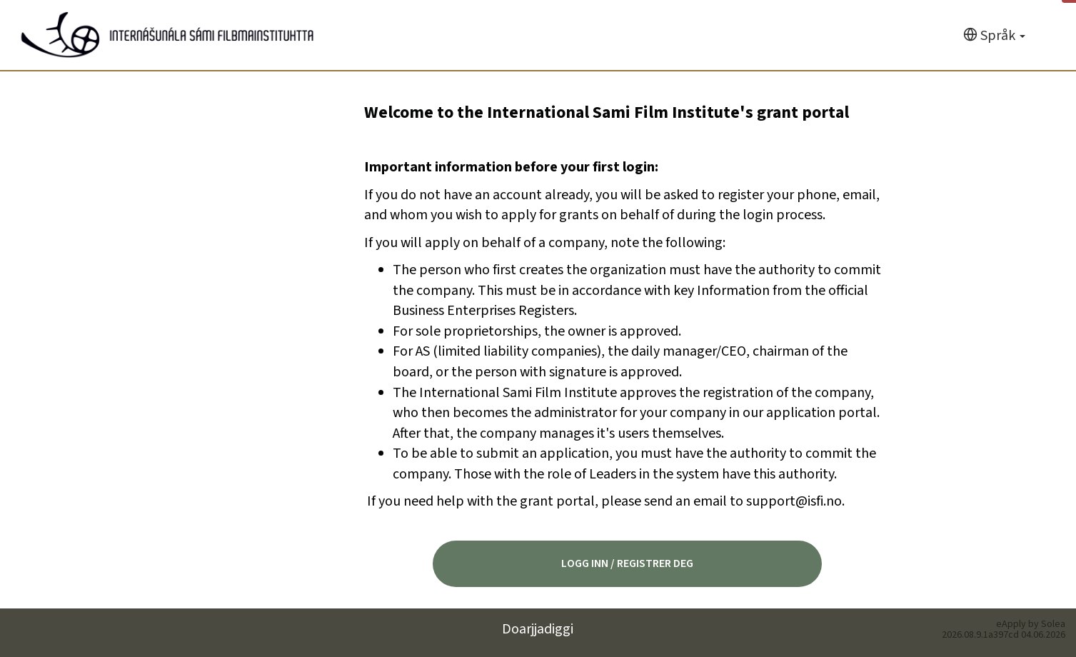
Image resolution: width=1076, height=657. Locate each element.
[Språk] (994, 36)
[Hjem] (167, 35)
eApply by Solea (1030, 624)
